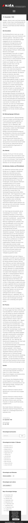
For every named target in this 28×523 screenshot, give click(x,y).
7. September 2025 (8, 505)
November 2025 (7, 447)
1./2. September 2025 (9, 507)
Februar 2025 (7, 463)
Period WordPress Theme (10, 522)
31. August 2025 (8, 508)
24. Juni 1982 (6, 424)
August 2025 (7, 452)
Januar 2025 (7, 464)
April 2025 (6, 459)
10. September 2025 (8, 500)
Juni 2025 (6, 456)
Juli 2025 (6, 454)
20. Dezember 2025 (8, 495)
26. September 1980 (7, 419)
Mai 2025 (6, 458)
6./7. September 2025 (9, 503)
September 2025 (8, 451)
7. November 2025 (8, 496)
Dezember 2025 (7, 445)
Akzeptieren (15, 519)
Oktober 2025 (7, 449)
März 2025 (6, 461)
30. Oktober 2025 (8, 498)
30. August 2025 (8, 510)
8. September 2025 (8, 502)
